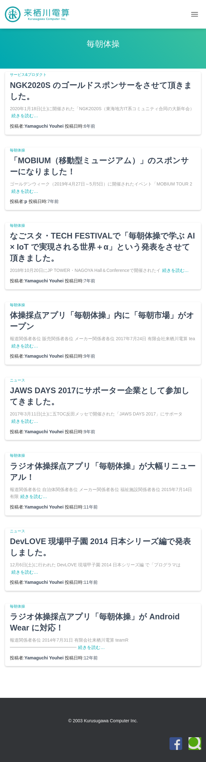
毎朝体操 (17, 150)
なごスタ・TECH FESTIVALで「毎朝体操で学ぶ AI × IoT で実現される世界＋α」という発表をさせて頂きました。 (102, 246)
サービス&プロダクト (28, 74)
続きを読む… (24, 115)
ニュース (17, 380)
